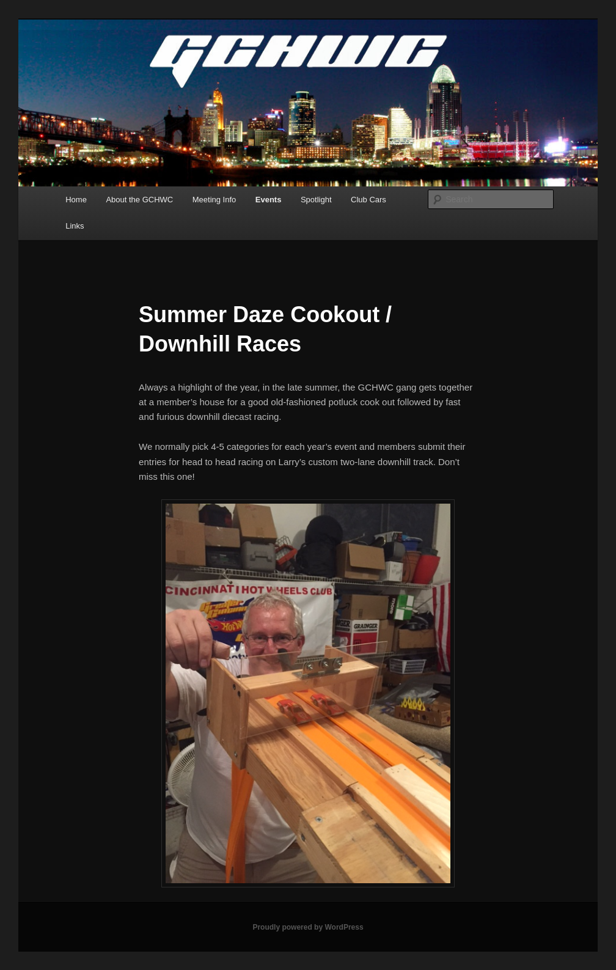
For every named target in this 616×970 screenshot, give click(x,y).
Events (268, 199)
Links (74, 225)
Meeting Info (215, 199)
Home (76, 199)
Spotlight (316, 199)
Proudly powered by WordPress (307, 927)
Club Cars (368, 199)
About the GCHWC (139, 199)
